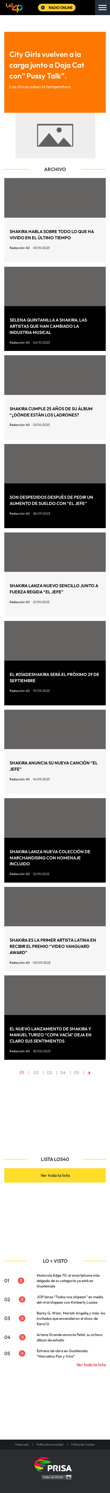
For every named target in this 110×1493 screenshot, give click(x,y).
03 (49, 1072)
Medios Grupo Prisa (55, 1477)
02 (36, 1072)
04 (63, 1072)
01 (22, 1072)
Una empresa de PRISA (55, 1464)
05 (76, 1072)
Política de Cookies (83, 1444)
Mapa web (21, 1444)
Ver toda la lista (55, 1175)
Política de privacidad (49, 1444)
